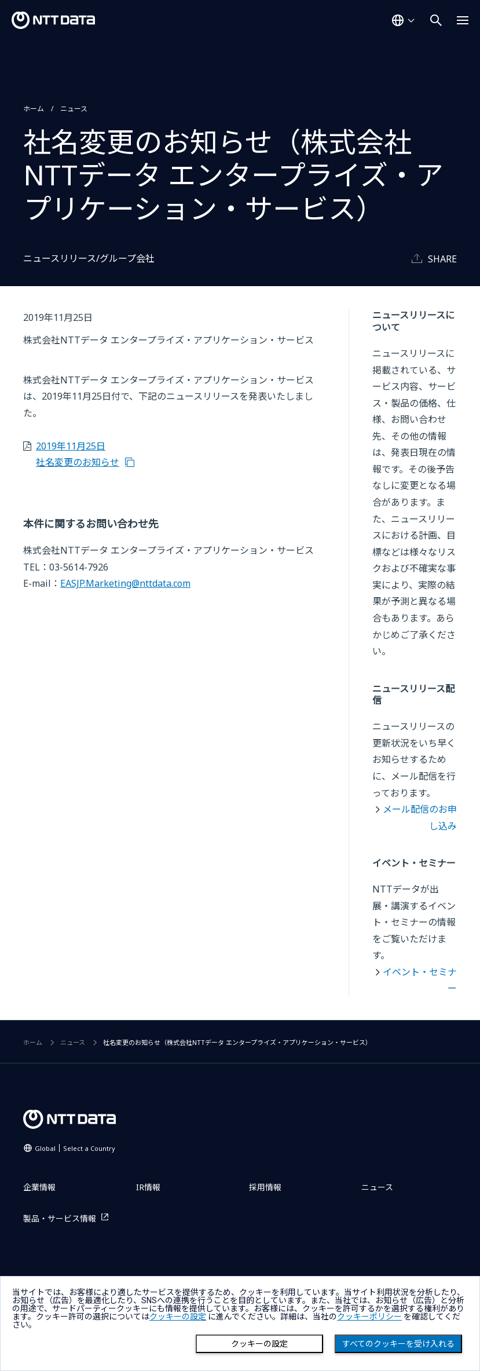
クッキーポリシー (369, 1316)
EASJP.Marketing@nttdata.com (125, 583)
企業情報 (39, 1187)
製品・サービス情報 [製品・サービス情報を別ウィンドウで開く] (59, 1218)
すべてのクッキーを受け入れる (398, 1343)
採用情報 (265, 1187)
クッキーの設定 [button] (177, 1316)
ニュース (73, 109)
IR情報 (148, 1187)
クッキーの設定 (259, 1343)
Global (75, 1148)
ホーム (33, 109)
